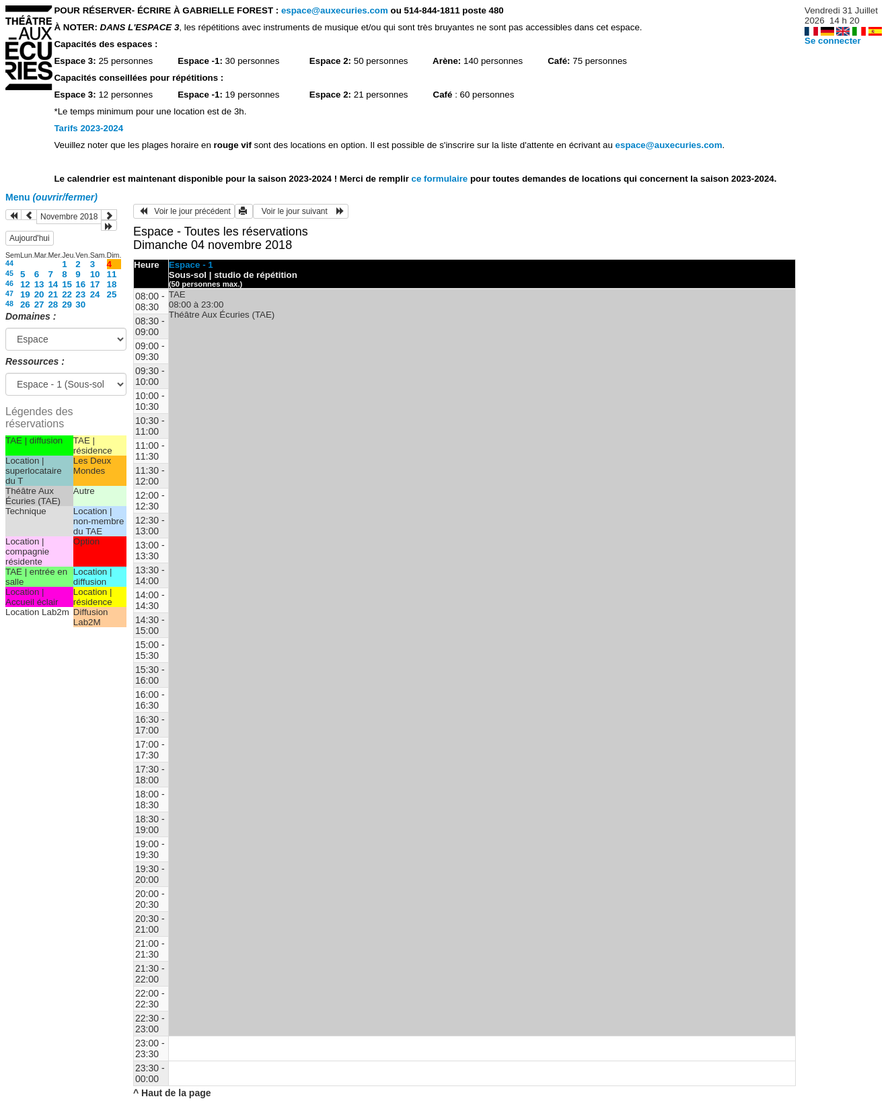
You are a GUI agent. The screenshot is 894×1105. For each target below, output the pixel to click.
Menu (51, 197)
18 (112, 284)
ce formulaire (441, 179)
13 (39, 284)
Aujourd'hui (29, 238)
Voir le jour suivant (300, 211)
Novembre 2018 (69, 216)
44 (9, 263)
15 (67, 284)
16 (80, 284)
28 (53, 304)
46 (9, 283)
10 (95, 274)
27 (39, 304)
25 (112, 294)
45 (9, 273)
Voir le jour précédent (184, 211)
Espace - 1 (191, 265)
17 (95, 284)
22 (67, 294)
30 (80, 304)
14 (53, 284)
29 (67, 304)
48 (9, 303)
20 (39, 294)
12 (25, 284)
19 (25, 294)
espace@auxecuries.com (334, 10)
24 (95, 294)
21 (53, 294)
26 (25, 304)
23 (80, 294)
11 (112, 274)
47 (9, 293)
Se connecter (833, 41)
